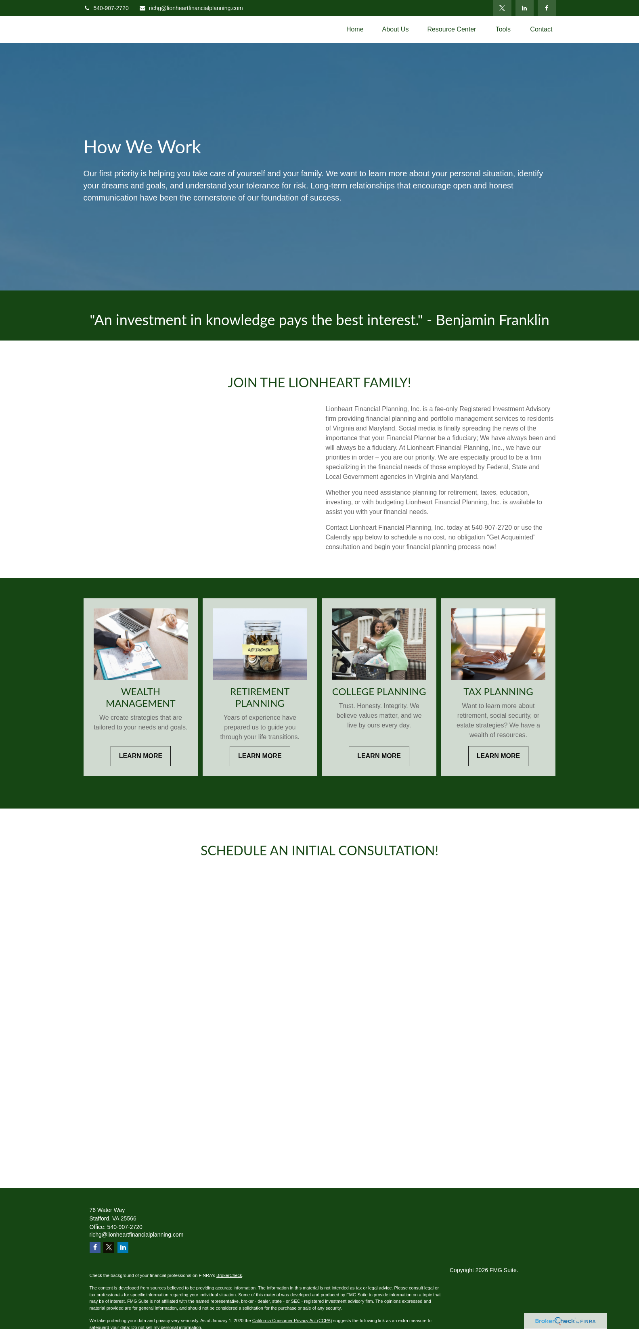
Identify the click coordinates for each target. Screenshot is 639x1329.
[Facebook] (547, 8)
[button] (355, 29)
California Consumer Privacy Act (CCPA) (292, 1320)
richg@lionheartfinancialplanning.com (191, 8)
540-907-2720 (106, 8)
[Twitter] (502, 8)
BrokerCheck (229, 1275)
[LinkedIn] (524, 8)
